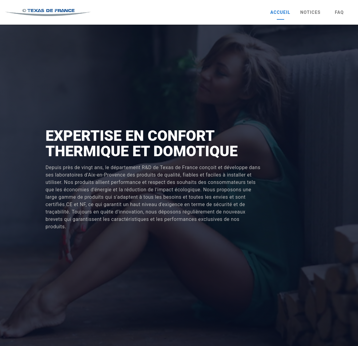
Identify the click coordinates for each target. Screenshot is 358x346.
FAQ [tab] (339, 12)
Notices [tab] (310, 12)
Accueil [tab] (280, 12)
